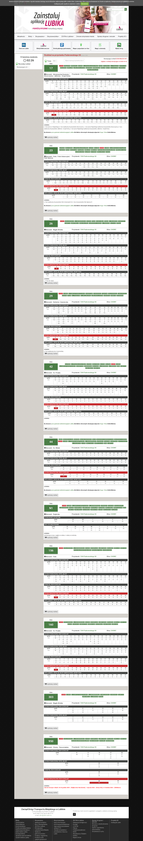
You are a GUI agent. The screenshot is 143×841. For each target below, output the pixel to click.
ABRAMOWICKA (96, 67)
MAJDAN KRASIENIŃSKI (86, 439)
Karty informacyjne (59, 822)
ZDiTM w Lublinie (67, 36)
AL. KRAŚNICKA (106, 223)
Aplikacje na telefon (40, 822)
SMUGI (94, 439)
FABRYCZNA (94, 149)
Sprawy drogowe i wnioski (106, 36)
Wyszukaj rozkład (23, 64)
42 (51, 366)
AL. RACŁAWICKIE (113, 221)
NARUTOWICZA (90, 443)
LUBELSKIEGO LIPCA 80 (79, 67)
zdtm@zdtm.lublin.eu (45, 815)
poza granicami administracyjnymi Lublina (62, 132)
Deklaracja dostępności (80, 822)
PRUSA (67, 149)
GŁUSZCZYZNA (114, 67)
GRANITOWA (97, 368)
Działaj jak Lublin (116, 822)
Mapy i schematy (100, 46)
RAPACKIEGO (74, 65)
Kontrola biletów (20, 826)
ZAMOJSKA (70, 67)
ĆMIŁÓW (103, 67)
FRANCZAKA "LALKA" (121, 149)
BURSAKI (80, 65)
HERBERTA (113, 295)
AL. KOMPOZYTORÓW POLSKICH (118, 148)
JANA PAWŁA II (75, 223)
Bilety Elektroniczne (43, 46)
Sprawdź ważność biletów (23, 835)
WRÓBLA (119, 223)
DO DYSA (91, 148)
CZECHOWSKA (114, 441)
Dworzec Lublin (24, 46)
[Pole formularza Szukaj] (116, 9)
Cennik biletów (20, 822)
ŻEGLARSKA (114, 509)
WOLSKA (70, 624)
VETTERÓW (93, 151)
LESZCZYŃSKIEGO (122, 441)
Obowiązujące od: (22, 67)
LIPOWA (83, 443)
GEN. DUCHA (95, 366)
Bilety (30, 36)
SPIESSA (108, 151)
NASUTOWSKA (68, 148)
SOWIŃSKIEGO (121, 221)
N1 (51, 508)
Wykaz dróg (119, 46)
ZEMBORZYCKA (83, 624)
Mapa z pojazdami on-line (81, 46)
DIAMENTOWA (94, 509)
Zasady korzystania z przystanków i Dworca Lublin (60, 831)
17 (51, 68)
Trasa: (48, 61)
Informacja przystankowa (61, 824)
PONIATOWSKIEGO (104, 694)
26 (51, 223)
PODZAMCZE (106, 65)
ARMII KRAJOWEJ (83, 223)
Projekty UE (122, 36)
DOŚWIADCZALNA (79, 151)
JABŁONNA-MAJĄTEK (92, 69)
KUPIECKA (62, 148)
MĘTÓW (108, 67)
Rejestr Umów (77, 837)
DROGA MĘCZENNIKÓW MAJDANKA (106, 149)
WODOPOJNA (122, 65)
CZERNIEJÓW (122, 67)
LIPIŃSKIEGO (100, 441)
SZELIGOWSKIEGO (69, 221)
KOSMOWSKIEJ (97, 293)
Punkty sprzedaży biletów (23, 828)
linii (54, 61)
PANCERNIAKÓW (110, 740)
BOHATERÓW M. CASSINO (95, 223)
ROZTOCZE (113, 223)
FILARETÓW (67, 223)
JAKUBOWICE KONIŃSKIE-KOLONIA (105, 439)
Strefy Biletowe (20, 824)
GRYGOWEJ (102, 740)
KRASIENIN (76, 439)
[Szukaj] (125, 9)
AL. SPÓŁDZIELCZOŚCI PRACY (90, 65)
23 (51, 150)
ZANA (118, 366)
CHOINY (61, 65)
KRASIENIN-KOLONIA (68, 439)
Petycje (75, 828)
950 (51, 741)
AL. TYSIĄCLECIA (114, 65)
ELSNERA (106, 148)
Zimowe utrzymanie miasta (85, 36)
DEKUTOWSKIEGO (94, 740)
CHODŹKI (89, 221)
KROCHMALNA (86, 509)
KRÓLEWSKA (63, 67)
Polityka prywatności (79, 830)
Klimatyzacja (38, 828)
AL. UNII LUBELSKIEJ (86, 295)
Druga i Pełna (103, 132)
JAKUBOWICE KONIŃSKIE (120, 439)
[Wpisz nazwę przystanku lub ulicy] (74, 60)
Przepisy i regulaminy (41, 835)
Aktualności (21, 36)
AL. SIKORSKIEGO (103, 366)
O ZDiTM (75, 826)
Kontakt (75, 824)
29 (51, 296)
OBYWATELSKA (78, 507)
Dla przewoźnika (52, 36)
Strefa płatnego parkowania (62, 46)
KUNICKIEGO (89, 67)
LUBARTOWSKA (86, 507)
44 (51, 441)
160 (51, 624)
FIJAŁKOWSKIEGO (122, 293)
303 (51, 697)
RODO (74, 832)
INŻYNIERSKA (120, 295)
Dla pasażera (39, 36)
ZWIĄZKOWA (67, 65)
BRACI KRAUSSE (101, 151)
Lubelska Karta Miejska (41, 830)
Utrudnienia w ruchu (98, 831)
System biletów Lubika (22, 837)
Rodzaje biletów (20, 833)
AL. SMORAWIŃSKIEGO (80, 221)
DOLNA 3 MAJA (100, 221)
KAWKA (60, 439)
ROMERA (100, 509)
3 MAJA (106, 221)
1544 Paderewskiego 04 (88, 74)
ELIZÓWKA (87, 151)
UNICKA (100, 65)
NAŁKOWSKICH (107, 509)
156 (51, 550)
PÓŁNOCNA (62, 149)
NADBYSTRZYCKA (98, 443)
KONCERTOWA (89, 293)
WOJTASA (96, 148)
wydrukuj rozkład (51, 137)
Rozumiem (84, 4)
